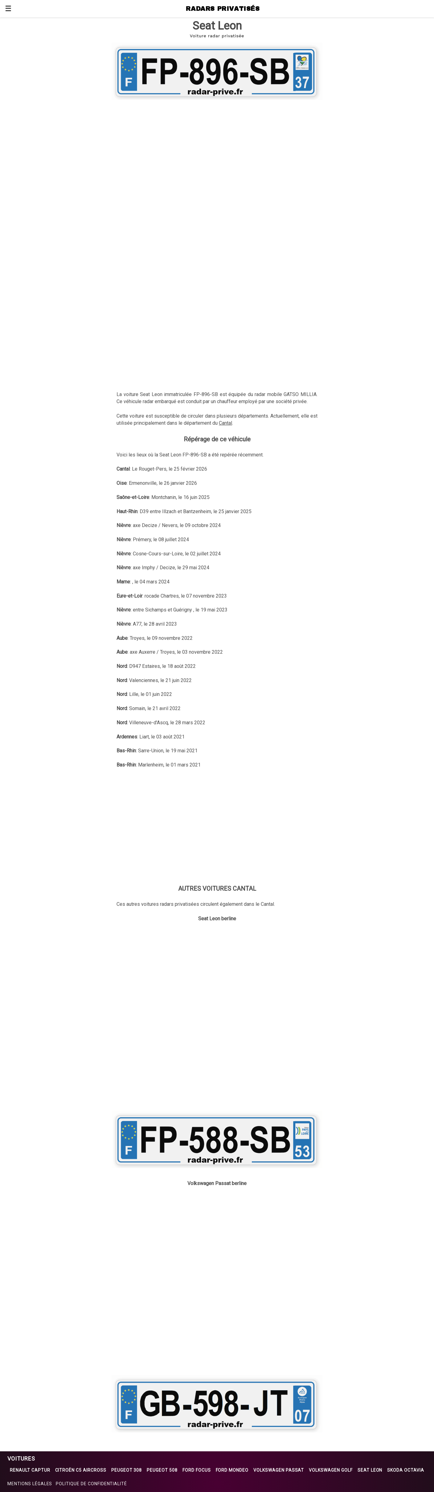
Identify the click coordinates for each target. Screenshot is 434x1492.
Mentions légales (29, 1483)
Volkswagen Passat (278, 1470)
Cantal (225, 423)
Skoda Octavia (405, 1470)
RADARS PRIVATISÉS (223, 8)
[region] (217, 151)
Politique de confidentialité (91, 1483)
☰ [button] (8, 8)
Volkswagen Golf (330, 1470)
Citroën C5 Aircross (80, 1470)
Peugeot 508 (162, 1470)
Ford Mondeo (232, 1470)
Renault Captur (30, 1470)
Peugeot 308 (126, 1470)
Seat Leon (370, 1470)
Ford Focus (196, 1470)
